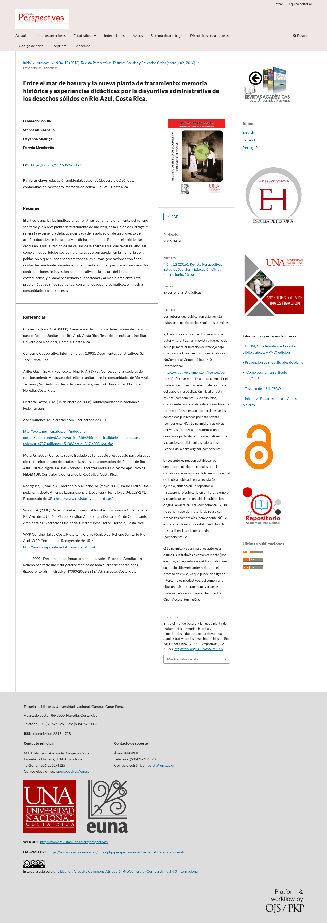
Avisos (138, 35)
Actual (20, 35)
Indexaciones (114, 35)
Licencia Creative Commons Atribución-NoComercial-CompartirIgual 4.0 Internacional (129, 871)
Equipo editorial (300, 4)
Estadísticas (83, 35)
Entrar (278, 4)
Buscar (300, 35)
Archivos (43, 63)
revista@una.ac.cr (160, 765)
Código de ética (31, 46)
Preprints (58, 46)
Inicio (27, 63)
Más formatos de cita (182, 659)
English (248, 132)
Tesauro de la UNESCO (263, 388)
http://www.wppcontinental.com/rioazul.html (59, 547)
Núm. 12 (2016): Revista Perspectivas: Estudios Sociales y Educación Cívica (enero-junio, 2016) (125, 63)
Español (249, 140)
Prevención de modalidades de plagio (274, 362)
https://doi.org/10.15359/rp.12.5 (56, 165)
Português (251, 147)
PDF (174, 217)
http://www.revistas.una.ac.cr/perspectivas (74, 842)
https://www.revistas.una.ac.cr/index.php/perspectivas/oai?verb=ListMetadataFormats (116, 852)
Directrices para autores (209, 35)
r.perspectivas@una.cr (74, 771)
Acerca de (82, 46)
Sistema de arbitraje (166, 35)
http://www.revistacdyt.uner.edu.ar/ (84, 498)
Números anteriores (50, 35)
